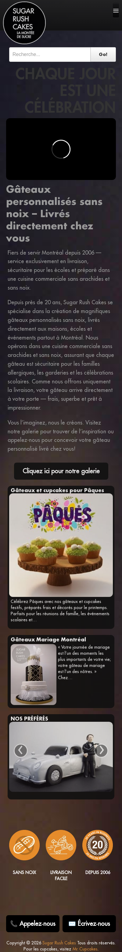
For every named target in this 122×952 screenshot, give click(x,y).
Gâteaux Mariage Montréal (48, 639)
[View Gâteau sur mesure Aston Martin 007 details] (61, 757)
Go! (103, 54)
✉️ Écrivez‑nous (89, 923)
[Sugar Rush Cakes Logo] (24, 23)
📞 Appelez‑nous (33, 923)
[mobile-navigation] (116, 10)
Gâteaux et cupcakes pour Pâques (57, 490)
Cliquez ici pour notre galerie (61, 471)
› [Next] (101, 751)
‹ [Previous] (21, 751)
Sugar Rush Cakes (59, 943)
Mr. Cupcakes (85, 949)
